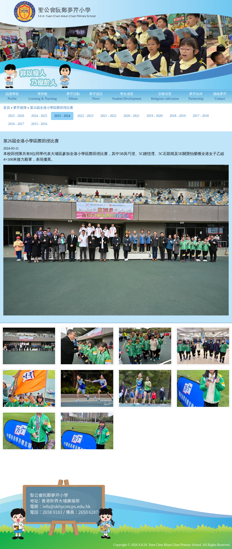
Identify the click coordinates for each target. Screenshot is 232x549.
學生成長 (127, 96)
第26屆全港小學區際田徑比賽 (51, 108)
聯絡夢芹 (220, 96)
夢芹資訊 (96, 96)
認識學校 (12, 96)
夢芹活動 (73, 96)
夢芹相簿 (20, 108)
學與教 (42, 96)
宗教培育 (165, 96)
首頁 (6, 108)
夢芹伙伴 (196, 96)
